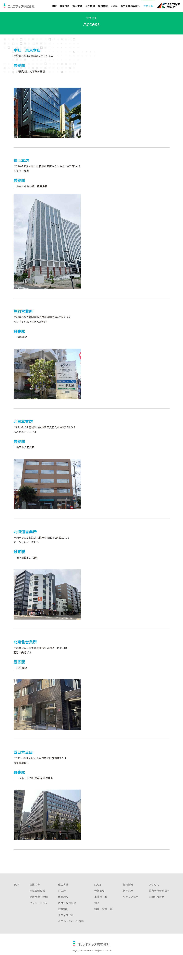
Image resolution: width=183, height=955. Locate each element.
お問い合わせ (156, 899)
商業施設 (62, 899)
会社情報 (90, 6)
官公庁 (61, 893)
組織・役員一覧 (103, 911)
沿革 (96, 905)
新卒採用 (127, 893)
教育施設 (62, 911)
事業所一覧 (100, 899)
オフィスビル (65, 917)
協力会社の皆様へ (130, 6)
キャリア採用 (130, 899)
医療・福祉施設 (66, 905)
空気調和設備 (36, 893)
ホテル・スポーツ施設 (70, 923)
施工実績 (77, 6)
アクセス (148, 6)
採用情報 (103, 6)
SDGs (114, 6)
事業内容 (64, 6)
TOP (54, 6)
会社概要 (98, 893)
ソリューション (38, 905)
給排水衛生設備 (38, 899)
